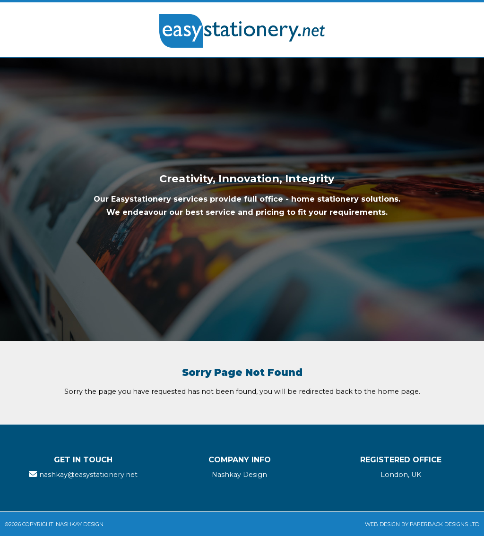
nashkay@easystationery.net (88, 474)
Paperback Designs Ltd (444, 524)
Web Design (382, 524)
